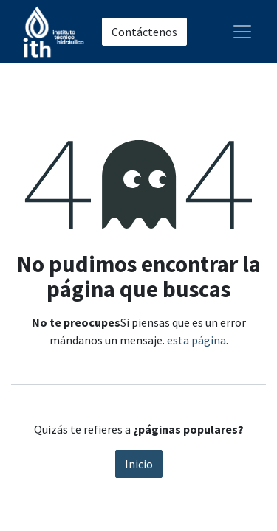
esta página (196, 340)
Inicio (139, 464)
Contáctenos (144, 31)
